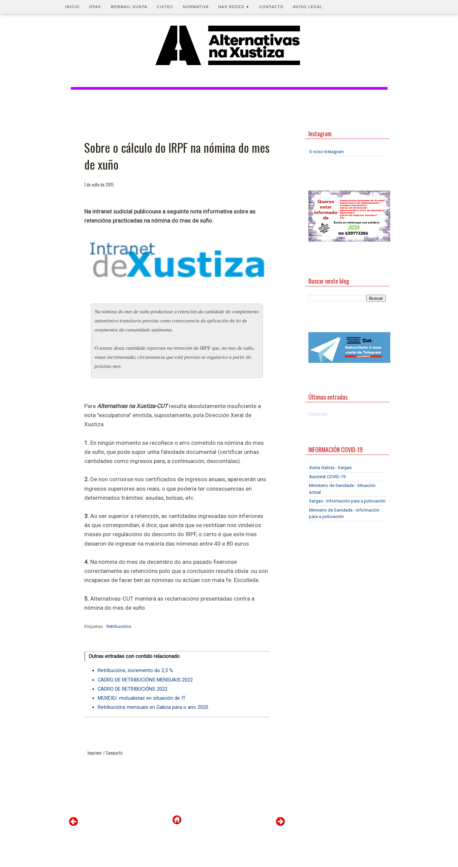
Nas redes (234, 7)
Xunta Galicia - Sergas (330, 467)
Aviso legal (308, 7)
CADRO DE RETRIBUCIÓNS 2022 (132, 689)
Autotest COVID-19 (327, 476)
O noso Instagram (326, 151)
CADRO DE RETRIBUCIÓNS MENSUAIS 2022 (145, 680)
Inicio (72, 7)
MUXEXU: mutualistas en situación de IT (142, 698)
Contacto (271, 7)
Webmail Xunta (129, 7)
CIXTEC (165, 7)
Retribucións (118, 626)
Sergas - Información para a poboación (347, 500)
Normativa (196, 7)
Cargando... (319, 413)
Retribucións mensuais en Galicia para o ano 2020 (153, 707)
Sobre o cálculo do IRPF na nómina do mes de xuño (177, 156)
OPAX (95, 7)
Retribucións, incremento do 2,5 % (135, 670)
